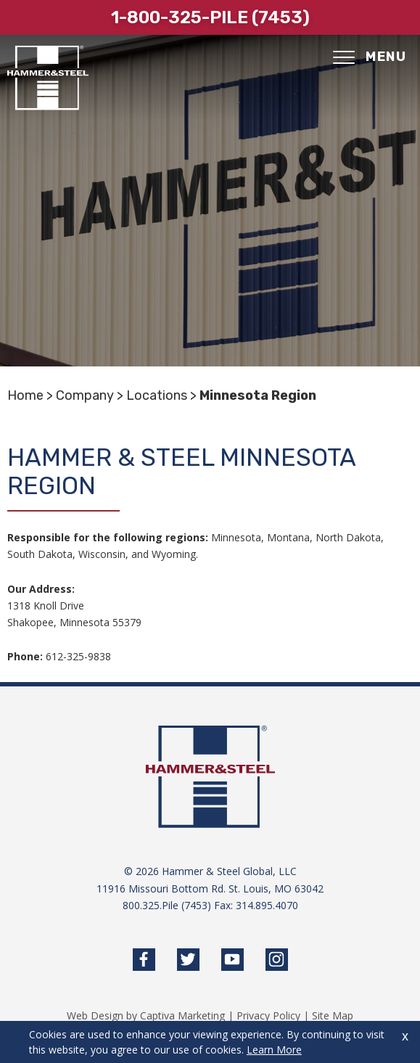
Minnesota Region (257, 395)
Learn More (274, 1049)
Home (25, 395)
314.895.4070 (267, 905)
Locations (156, 395)
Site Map (332, 1015)
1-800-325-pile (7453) (210, 17)
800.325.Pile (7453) (167, 905)
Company (85, 395)
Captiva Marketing (182, 1015)
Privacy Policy (268, 1015)
